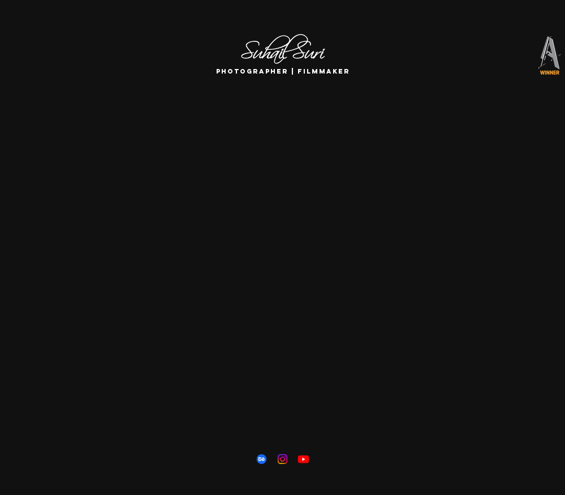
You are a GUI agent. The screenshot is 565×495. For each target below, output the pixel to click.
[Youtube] (303, 459)
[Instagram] (282, 459)
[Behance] (261, 459)
